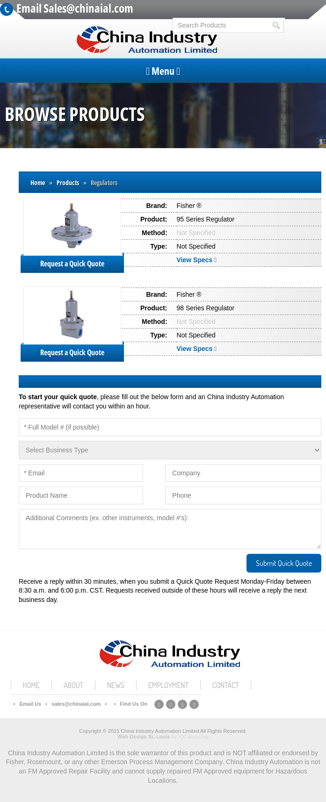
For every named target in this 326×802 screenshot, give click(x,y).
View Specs (197, 260)
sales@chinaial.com (76, 704)
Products (68, 182)
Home (37, 182)
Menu (163, 71)
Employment (168, 685)
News (115, 685)
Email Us (30, 704)
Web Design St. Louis (143, 736)
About (73, 685)
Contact (225, 685)
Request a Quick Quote (72, 263)
